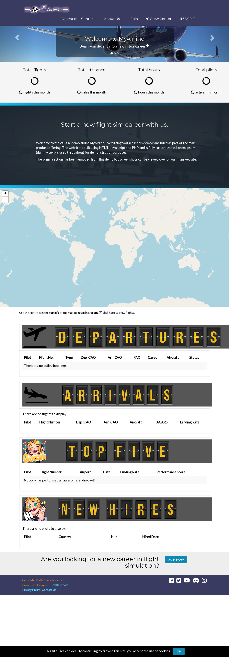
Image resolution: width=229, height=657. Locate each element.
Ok (179, 651)
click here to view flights (116, 312)
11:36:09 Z (187, 19)
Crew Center (158, 19)
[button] (78, 19)
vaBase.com (60, 585)
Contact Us (49, 590)
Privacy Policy (31, 590)
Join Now (176, 559)
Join (134, 19)
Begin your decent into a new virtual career (114, 46)
